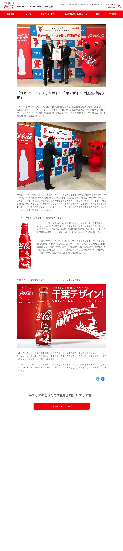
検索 (119, 6)
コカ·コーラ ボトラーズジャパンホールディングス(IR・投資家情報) (79, 4)
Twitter (98, 379)
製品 (98, 14)
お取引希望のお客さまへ (76, 14)
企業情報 (10, 14)
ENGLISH (111, 7)
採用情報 (113, 14)
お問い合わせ (110, 4)
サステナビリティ (48, 14)
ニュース (27, 14)
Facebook (103, 379)
